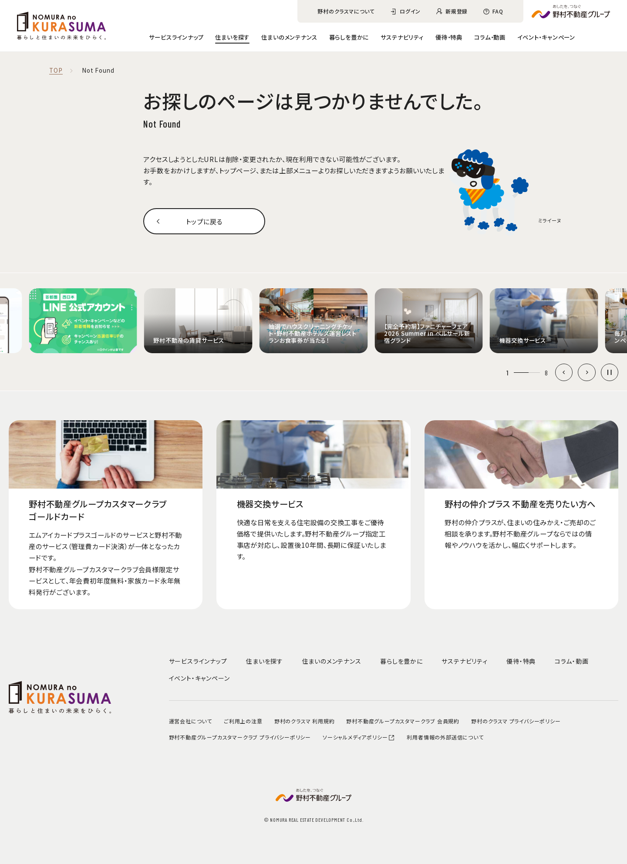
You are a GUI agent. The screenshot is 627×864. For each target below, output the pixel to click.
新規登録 (456, 11)
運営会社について (190, 721)
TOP (55, 70)
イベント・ (546, 37)
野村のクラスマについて (346, 11)
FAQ (497, 11)
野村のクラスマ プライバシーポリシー (515, 721)
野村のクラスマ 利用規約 (304, 721)
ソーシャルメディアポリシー (359, 737)
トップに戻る (204, 221)
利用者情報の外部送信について (445, 737)
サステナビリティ (402, 37)
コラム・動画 (490, 37)
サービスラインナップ (176, 37)
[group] (83, 320)
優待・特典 (448, 37)
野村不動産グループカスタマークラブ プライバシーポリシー (240, 737)
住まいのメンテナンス (289, 37)
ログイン (410, 11)
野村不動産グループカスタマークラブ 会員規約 (402, 721)
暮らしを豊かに (349, 37)
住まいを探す (232, 37)
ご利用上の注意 (243, 721)
